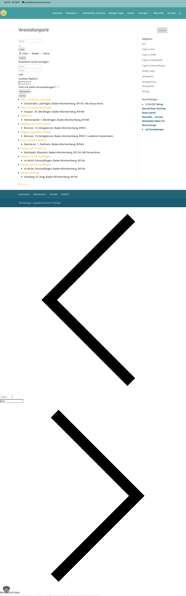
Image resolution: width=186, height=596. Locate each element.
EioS (144, 43)
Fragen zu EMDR (149, 54)
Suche (22, 58)
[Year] (11, 401)
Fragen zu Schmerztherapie (153, 65)
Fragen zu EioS (148, 49)
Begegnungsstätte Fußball (35, 123)
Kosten (130, 13)
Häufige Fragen (116, 13)
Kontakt (172, 13)
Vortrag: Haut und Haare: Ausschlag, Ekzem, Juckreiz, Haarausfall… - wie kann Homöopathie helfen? (154, 113)
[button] (6, 589)
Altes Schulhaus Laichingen (36, 99)
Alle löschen (25, 91)
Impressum (24, 194)
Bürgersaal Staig (30, 172)
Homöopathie (147, 76)
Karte (45, 53)
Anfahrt (65, 194)
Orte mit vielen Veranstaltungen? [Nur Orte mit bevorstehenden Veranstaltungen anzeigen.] (37, 87)
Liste (22, 49)
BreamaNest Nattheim (34, 140)
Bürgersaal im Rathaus (33, 148)
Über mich (159, 13)
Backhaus (26, 115)
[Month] (6, 397)
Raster (34, 53)
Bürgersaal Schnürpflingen (36, 156)
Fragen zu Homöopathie (152, 60)
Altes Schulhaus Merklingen (36, 107)
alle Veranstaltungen (154, 129)
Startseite (57, 13)
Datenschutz (39, 194)
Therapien (71, 13)
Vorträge (142, 13)
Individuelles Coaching (94, 13)
